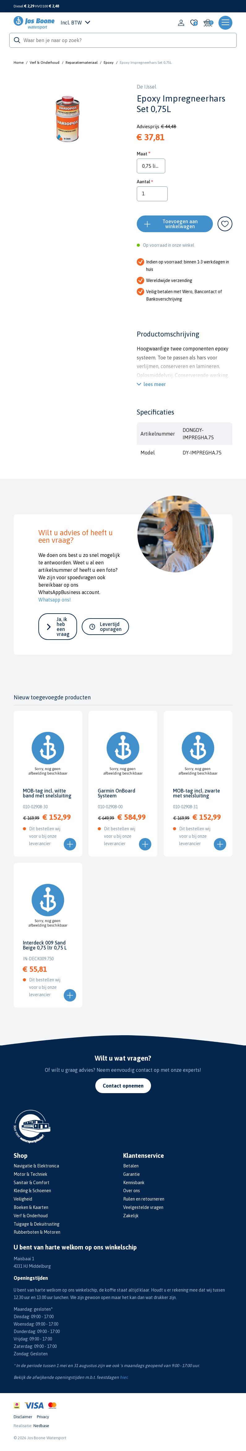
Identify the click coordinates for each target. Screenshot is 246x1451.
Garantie (131, 1174)
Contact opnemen (123, 1085)
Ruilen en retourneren (143, 1199)
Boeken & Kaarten (31, 1207)
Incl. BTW (75, 22)
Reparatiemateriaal (81, 62)
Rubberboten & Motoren (37, 1232)
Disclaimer (23, 1416)
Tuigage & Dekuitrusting (36, 1224)
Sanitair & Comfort (32, 1182)
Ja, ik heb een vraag (63, 626)
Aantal (143, 181)
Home (19, 62)
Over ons (131, 1190)
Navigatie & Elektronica (36, 1165)
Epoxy (109, 62)
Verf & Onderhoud (44, 62)
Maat (142, 153)
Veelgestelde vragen (143, 1207)
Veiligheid (23, 1199)
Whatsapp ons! (54, 599)
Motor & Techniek (30, 1174)
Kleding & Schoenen (32, 1190)
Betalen (131, 1165)
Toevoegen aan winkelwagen (180, 224)
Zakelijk (131, 1215)
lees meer (155, 384)
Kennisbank (134, 1182)
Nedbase (41, 1425)
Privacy (43, 1416)
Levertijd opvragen (111, 626)
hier (123, 1377)
